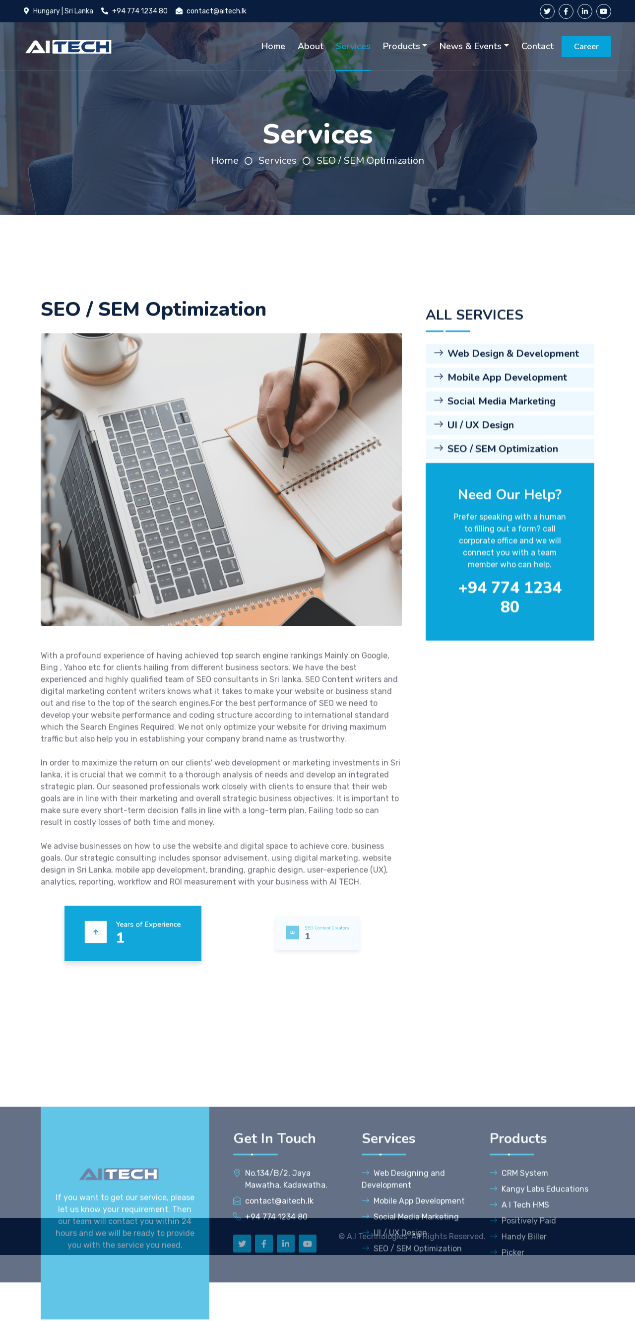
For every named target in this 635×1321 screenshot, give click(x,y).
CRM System (519, 1245)
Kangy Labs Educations (539, 1261)
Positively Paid (523, 1293)
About (310, 46)
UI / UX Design (474, 508)
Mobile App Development (500, 460)
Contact (537, 46)
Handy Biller (518, 1309)
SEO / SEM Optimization (370, 160)
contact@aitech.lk (217, 11)
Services (353, 46)
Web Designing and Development (403, 1251)
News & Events (471, 46)
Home (273, 46)
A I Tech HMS (519, 1277)
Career (586, 46)
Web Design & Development (506, 437)
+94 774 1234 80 (140, 11)
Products (401, 46)
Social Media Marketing (495, 484)
